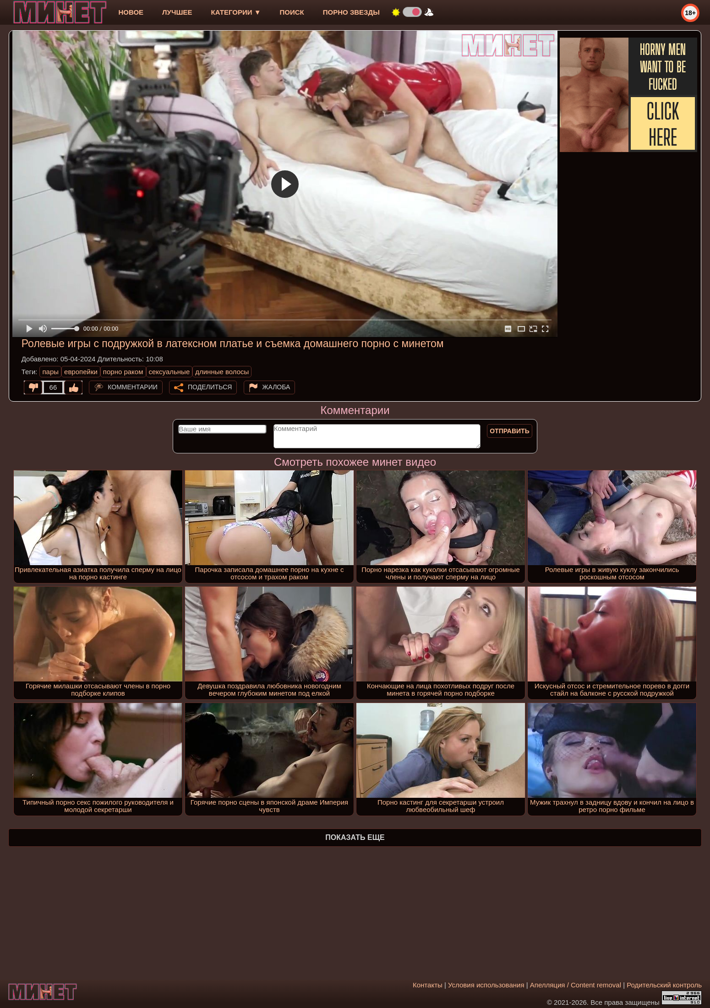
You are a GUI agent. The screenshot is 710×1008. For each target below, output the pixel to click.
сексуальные (169, 372)
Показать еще (354, 837)
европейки (81, 372)
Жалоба (276, 387)
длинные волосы (222, 372)
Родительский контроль (664, 985)
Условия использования (486, 985)
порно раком (123, 372)
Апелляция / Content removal (575, 985)
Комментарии (133, 387)
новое (130, 12)
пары (50, 372)
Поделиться (210, 387)
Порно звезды (351, 12)
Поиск (292, 12)
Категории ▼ (236, 12)
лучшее (177, 12)
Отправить (510, 431)
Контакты (427, 985)
